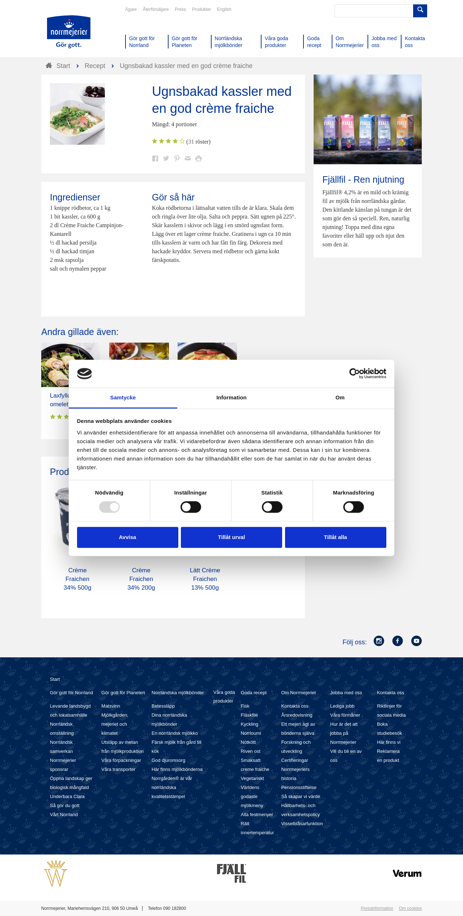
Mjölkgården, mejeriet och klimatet (114, 724)
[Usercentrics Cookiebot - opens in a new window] (354, 373)
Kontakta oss (294, 706)
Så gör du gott (65, 805)
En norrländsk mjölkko (175, 733)
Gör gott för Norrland (71, 692)
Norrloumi (251, 733)
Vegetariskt (252, 778)
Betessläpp (163, 706)
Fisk (245, 706)
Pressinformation (377, 908)
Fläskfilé (249, 715)
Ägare (131, 9)
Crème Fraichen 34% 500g (78, 579)
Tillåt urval (231, 537)
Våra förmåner (345, 715)
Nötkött (248, 742)
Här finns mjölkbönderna (177, 769)
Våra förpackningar (121, 760)
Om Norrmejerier (298, 692)
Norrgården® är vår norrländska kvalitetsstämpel (172, 787)
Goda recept (254, 692)
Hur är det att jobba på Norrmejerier (344, 733)
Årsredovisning (296, 715)
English (224, 9)
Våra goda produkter (224, 697)
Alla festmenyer (257, 814)
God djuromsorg (168, 760)
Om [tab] (339, 397)
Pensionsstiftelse (299, 787)
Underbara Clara (67, 796)
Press (180, 9)
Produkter (201, 9)
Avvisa (127, 537)
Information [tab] (231, 397)
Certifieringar (294, 760)
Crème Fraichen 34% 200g (141, 579)
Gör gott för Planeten (123, 692)
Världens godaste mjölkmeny (252, 796)
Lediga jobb (342, 706)
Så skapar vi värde (300, 796)
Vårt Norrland (64, 814)
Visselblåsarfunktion (302, 823)
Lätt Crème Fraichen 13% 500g (205, 579)
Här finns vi (388, 742)
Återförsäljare (156, 9)
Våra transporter (118, 769)
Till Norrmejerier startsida (68, 31)
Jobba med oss (346, 692)
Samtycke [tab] (123, 397)
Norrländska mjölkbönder (178, 692)
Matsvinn (110, 706)
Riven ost (250, 751)
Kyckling (249, 724)
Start (55, 679)
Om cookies (410, 908)
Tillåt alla (335, 537)
